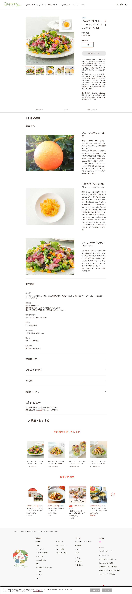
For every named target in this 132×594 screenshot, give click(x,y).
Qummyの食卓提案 (40, 560)
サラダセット (41, 549)
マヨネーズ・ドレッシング (45, 567)
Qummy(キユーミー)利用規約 (107, 574)
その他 (39, 571)
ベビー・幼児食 (60, 549)
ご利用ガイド (79, 561)
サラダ (37, 545)
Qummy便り (66, 5)
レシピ (83, 5)
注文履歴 (39, 410)
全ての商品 (38, 542)
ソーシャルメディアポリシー (106, 559)
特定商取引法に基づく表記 (106, 563)
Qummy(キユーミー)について (36, 5)
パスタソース (59, 542)
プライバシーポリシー (105, 551)
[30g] (88, 44)
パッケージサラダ (42, 553)
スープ (37, 578)
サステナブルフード (61, 545)
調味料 (37, 564)
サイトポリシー (103, 555)
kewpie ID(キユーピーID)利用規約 (108, 566)
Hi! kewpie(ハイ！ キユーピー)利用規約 (109, 570)
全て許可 (107, 590)
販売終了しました (94, 53)
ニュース (76, 5)
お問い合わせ (79, 565)
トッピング (38, 575)
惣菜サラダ (41, 556)
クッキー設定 (95, 590)
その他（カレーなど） (62, 553)
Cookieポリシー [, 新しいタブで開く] (38, 591)
